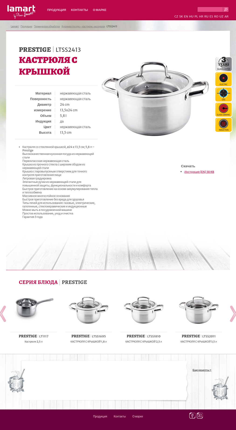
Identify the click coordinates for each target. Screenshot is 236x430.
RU (206, 16)
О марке (99, 10)
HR (201, 16)
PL (196, 16)
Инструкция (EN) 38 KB (199, 172)
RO (216, 16)
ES (211, 16)
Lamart (21, 12)
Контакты (79, 10)
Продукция (56, 10)
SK (181, 16)
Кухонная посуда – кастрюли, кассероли (83, 26)
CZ (176, 16)
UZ (221, 16)
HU (191, 16)
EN (186, 16)
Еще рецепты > (202, 370)
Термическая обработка (47, 26)
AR (226, 16)
